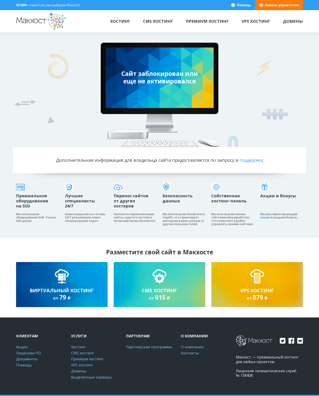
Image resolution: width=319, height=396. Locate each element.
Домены (293, 21)
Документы (26, 358)
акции (265, 217)
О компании (192, 346)
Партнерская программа (149, 346)
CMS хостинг (158, 21)
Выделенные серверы (91, 377)
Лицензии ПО (28, 353)
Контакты (190, 353)
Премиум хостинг (207, 21)
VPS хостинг (255, 21)
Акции (22, 346)
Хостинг (120, 21)
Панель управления (282, 5)
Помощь (244, 5)
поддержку (251, 160)
